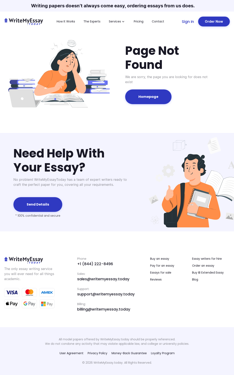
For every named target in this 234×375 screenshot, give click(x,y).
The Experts (91, 21)
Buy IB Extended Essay (208, 272)
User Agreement (71, 353)
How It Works (66, 21)
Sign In (188, 21)
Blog (195, 279)
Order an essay (203, 266)
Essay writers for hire (207, 259)
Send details (38, 204)
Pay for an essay (162, 266)
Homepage (148, 96)
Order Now (214, 21)
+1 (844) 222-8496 (95, 263)
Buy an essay (159, 259)
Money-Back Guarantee (129, 353)
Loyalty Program (163, 353)
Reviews (156, 279)
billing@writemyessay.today (103, 309)
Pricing (138, 21)
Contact (158, 21)
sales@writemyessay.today (103, 279)
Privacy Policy (97, 353)
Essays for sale (160, 272)
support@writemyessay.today (106, 294)
